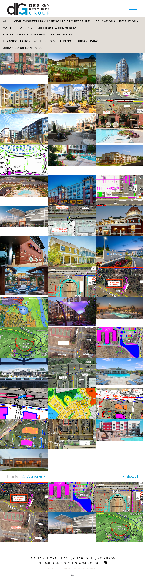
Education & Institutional (118, 21)
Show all (129, 476)
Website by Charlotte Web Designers (72, 568)
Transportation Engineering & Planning (37, 41)
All (5, 21)
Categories (34, 476)
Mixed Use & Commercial (58, 28)
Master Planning (17, 28)
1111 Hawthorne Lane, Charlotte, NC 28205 (72, 558)
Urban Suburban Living (23, 47)
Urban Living (88, 41)
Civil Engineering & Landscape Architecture (52, 21)
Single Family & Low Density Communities (37, 34)
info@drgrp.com (54, 563)
